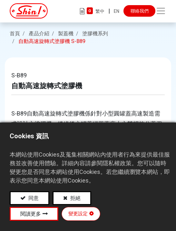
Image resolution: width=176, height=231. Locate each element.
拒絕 (75, 198)
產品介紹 (39, 33)
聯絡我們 (140, 10)
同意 (33, 198)
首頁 (15, 33)
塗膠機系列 (95, 33)
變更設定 (78, 214)
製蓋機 (65, 33)
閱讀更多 (30, 214)
